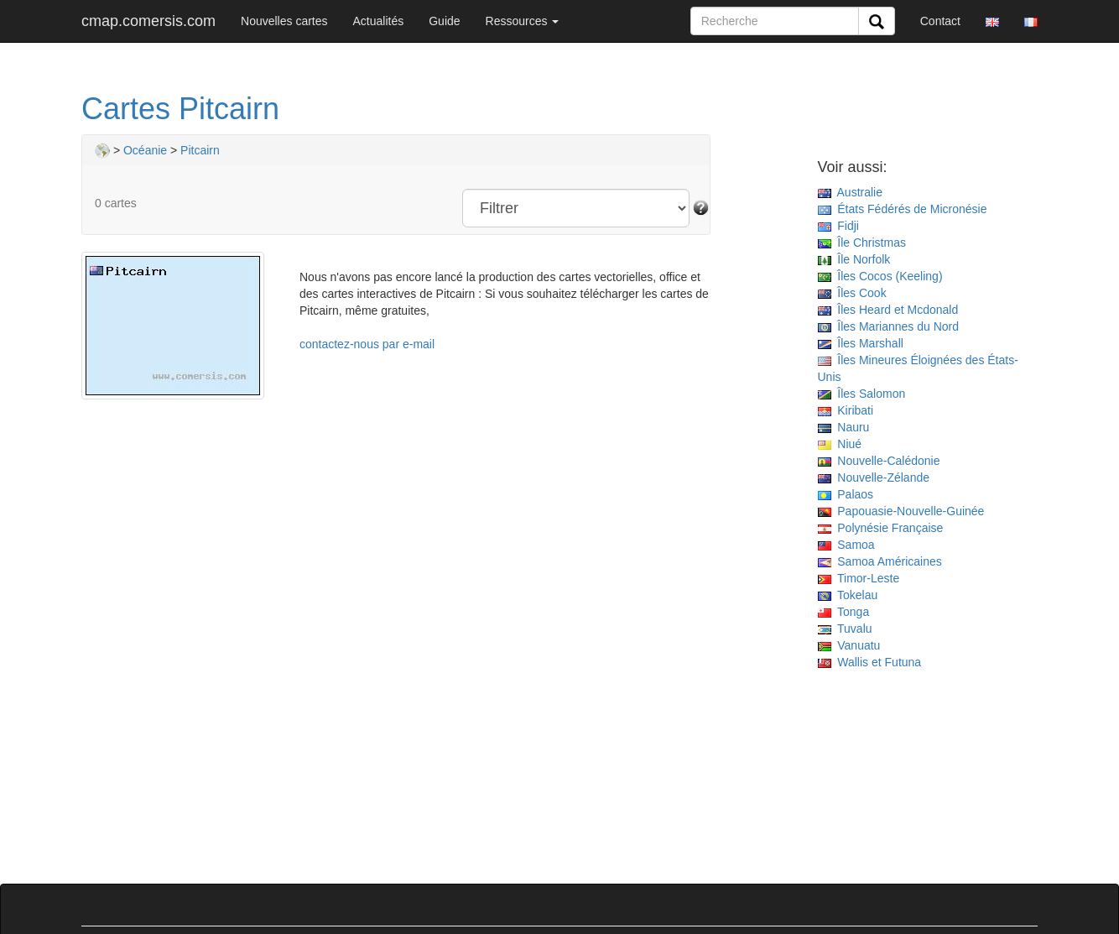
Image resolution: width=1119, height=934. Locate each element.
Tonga (844, 611)
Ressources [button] (523, 21)
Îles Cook (852, 293)
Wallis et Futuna (870, 662)
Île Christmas (862, 242)
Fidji (838, 225)
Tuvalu (845, 628)
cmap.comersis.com (148, 21)
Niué (840, 444)
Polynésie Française (881, 528)
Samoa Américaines (880, 561)
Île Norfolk (854, 259)
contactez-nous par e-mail (367, 344)
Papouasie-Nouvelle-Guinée (901, 511)
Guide (444, 21)
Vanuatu (849, 645)
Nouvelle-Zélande (874, 477)
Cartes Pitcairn (180, 108)
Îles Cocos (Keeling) (880, 276)
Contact (940, 21)
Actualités (378, 21)
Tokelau (848, 595)
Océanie (145, 150)
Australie (850, 192)
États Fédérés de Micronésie (902, 209)
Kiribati (846, 410)
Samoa (846, 544)
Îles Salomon (862, 393)
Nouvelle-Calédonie (879, 460)
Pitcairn (200, 150)
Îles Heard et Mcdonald (888, 309)
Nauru (844, 427)
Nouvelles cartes (284, 21)
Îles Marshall (860, 343)
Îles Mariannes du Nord (889, 326)
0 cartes (116, 203)
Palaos (846, 494)
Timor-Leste (859, 578)
